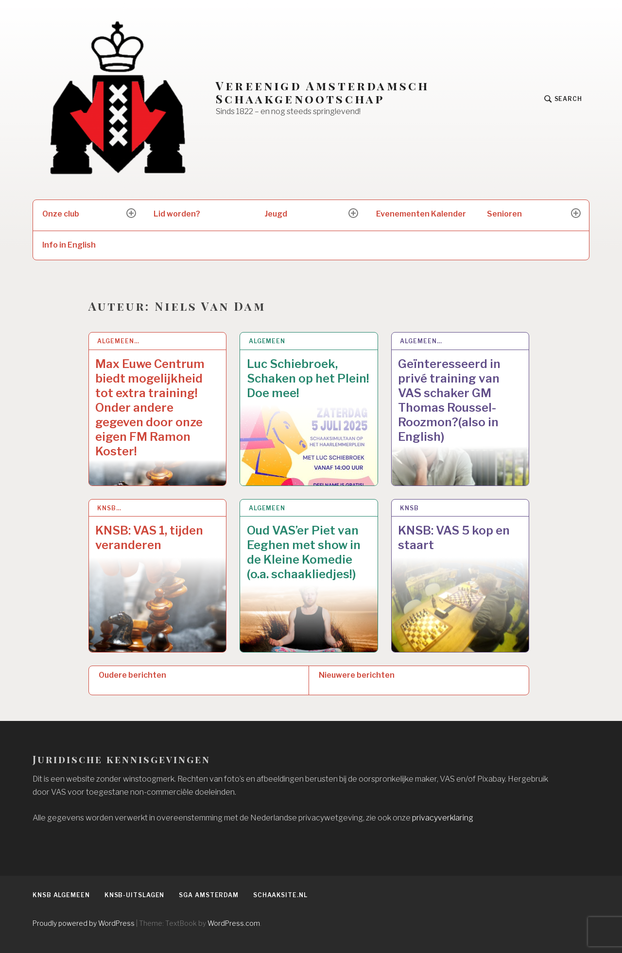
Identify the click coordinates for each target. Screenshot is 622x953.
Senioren (504, 213)
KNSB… (109, 508)
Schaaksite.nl (280, 895)
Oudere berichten (132, 675)
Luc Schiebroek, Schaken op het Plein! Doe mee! (308, 378)
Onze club (60, 213)
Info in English (69, 245)
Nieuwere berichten (357, 675)
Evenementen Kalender (421, 213)
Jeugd (276, 213)
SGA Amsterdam (209, 895)
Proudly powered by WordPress (84, 923)
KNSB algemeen (61, 895)
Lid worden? (177, 213)
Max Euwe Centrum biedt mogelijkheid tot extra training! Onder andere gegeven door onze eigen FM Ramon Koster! (150, 407)
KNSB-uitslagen (134, 895)
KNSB (409, 508)
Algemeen (267, 341)
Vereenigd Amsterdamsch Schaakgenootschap (322, 92)
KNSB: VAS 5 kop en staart (454, 537)
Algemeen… (118, 341)
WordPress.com (233, 923)
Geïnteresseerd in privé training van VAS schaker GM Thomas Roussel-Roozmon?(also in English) (449, 400)
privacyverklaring (442, 817)
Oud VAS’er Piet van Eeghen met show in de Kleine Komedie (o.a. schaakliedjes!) (304, 552)
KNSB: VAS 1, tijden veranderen (149, 537)
